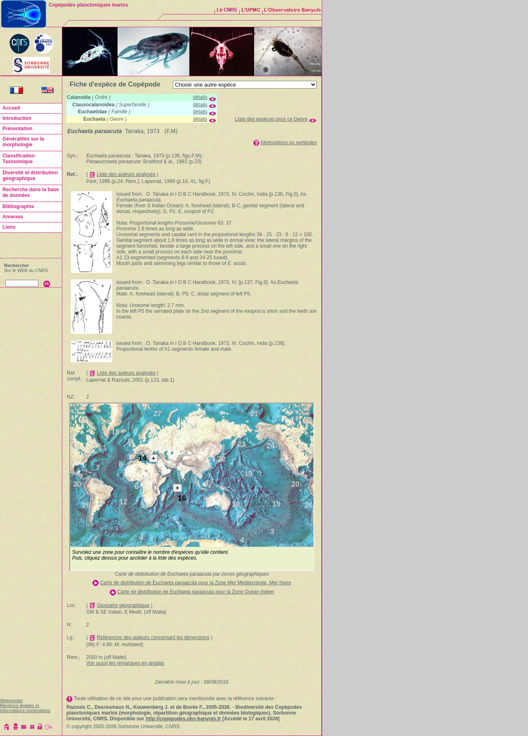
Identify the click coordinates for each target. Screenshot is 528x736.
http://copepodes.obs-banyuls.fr (183, 719)
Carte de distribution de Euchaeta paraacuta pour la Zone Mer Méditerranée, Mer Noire (195, 583)
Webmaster (11, 700)
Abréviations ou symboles (288, 142)
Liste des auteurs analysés (126, 174)
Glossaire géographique (123, 605)
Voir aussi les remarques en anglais (125, 663)
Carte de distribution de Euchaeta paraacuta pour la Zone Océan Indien (195, 592)
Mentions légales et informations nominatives (25, 708)
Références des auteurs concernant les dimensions (153, 637)
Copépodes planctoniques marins (88, 5)
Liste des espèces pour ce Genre (271, 119)
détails (200, 97)
